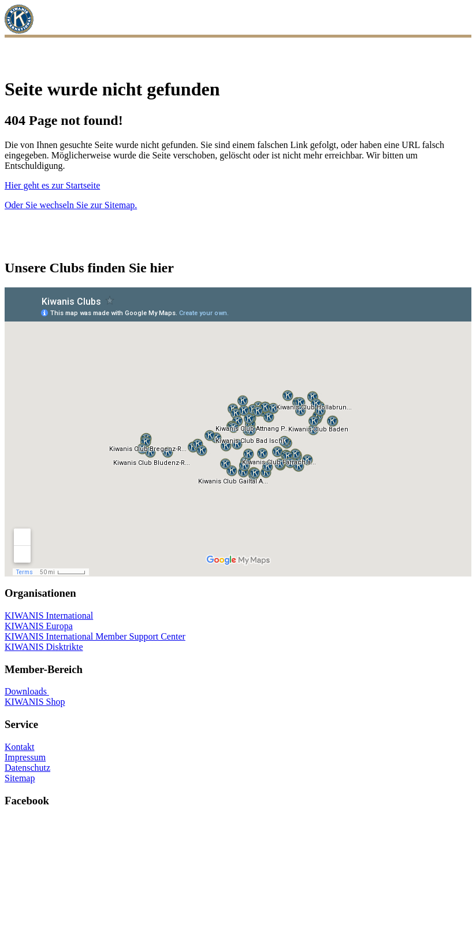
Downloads (27, 691)
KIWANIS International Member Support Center (95, 636)
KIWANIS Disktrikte (44, 647)
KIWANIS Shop (35, 702)
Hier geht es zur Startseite (52, 185)
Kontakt (20, 747)
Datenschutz (27, 768)
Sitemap (20, 778)
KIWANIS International (49, 615)
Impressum (25, 757)
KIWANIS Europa (39, 626)
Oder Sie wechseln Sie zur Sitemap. (71, 205)
